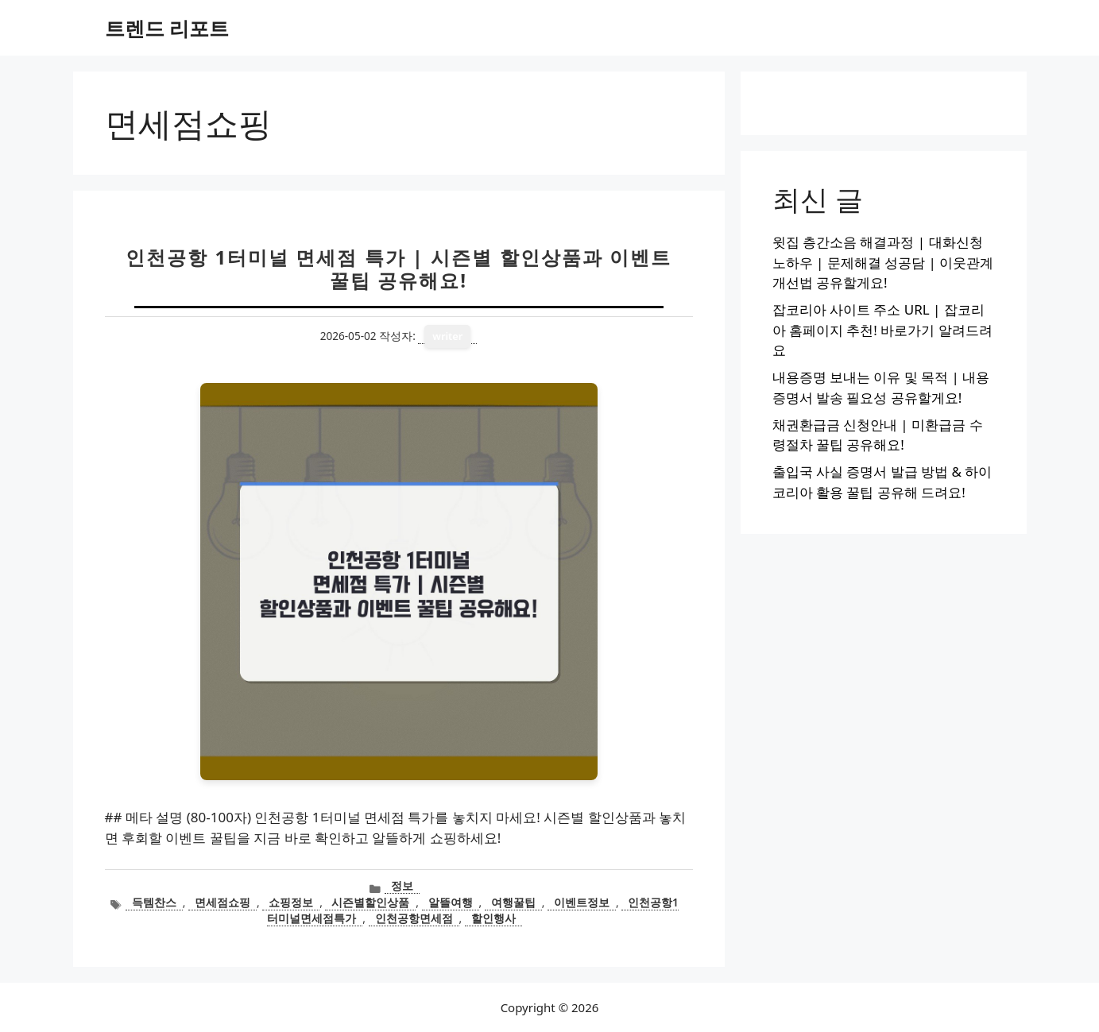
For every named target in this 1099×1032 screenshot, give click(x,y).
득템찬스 (154, 902)
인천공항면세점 (414, 918)
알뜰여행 (450, 902)
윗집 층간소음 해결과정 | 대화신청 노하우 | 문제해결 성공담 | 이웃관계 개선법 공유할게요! (883, 262)
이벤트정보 (581, 902)
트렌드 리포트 (167, 27)
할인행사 (493, 918)
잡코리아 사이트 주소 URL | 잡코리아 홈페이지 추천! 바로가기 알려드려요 (882, 329)
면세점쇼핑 (222, 902)
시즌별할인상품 (370, 902)
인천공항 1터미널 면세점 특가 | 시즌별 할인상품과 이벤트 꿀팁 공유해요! (398, 268)
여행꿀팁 (513, 902)
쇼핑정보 (291, 902)
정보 (402, 885)
